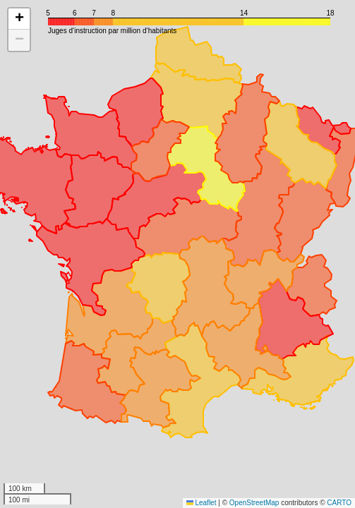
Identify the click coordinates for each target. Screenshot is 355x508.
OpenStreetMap (254, 503)
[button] (19, 19)
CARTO (339, 503)
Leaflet (201, 503)
